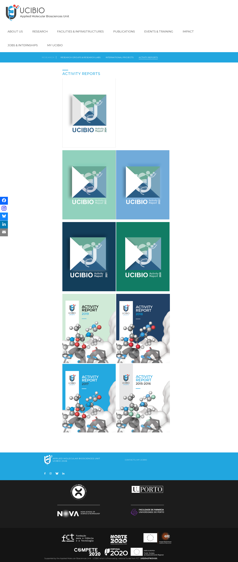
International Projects (119, 54)
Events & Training (158, 28)
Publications (124, 28)
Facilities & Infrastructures (80, 28)
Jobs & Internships (23, 42)
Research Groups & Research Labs (80, 54)
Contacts (130, 458)
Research (40, 28)
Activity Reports (148, 54)
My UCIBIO (55, 42)
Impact (188, 28)
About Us (15, 28)
